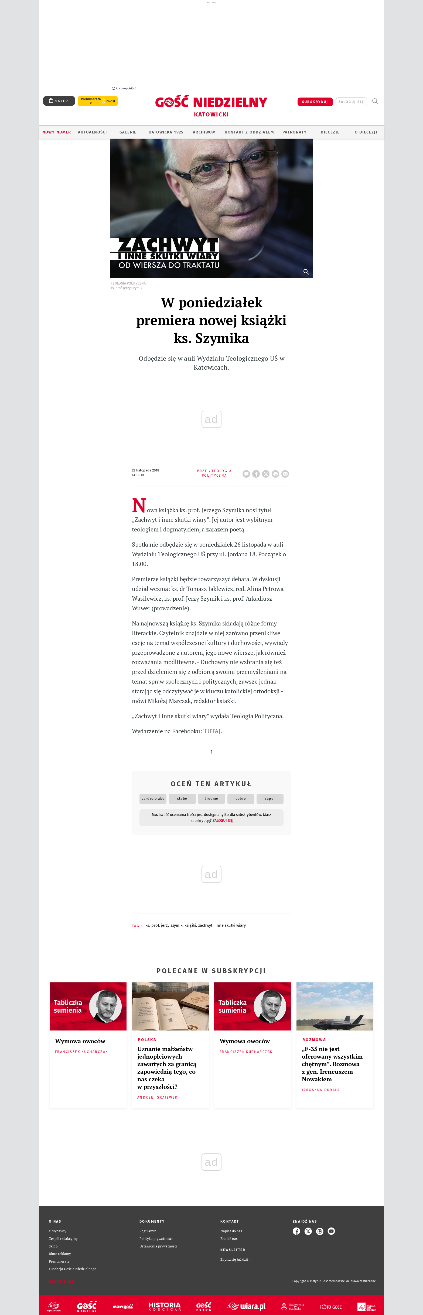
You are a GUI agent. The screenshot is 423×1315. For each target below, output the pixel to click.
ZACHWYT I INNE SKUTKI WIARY (222, 922)
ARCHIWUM (204, 129)
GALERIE (128, 129)
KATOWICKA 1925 (166, 129)
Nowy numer (56, 129)
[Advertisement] (211, 45)
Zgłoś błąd (61, 1278)
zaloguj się (351, 99)
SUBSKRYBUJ (315, 99)
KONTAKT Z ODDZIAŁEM (249, 129)
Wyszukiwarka (375, 98)
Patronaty (294, 129)
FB (257, 469)
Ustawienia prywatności (158, 1243)
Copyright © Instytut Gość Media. (315, 1278)
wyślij (286, 469)
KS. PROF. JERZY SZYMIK (163, 922)
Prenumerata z (91, 98)
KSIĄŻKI (190, 922)
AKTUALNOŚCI (92, 129)
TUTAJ (212, 728)
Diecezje (330, 129)
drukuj (276, 469)
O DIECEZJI (366, 129)
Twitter (267, 469)
